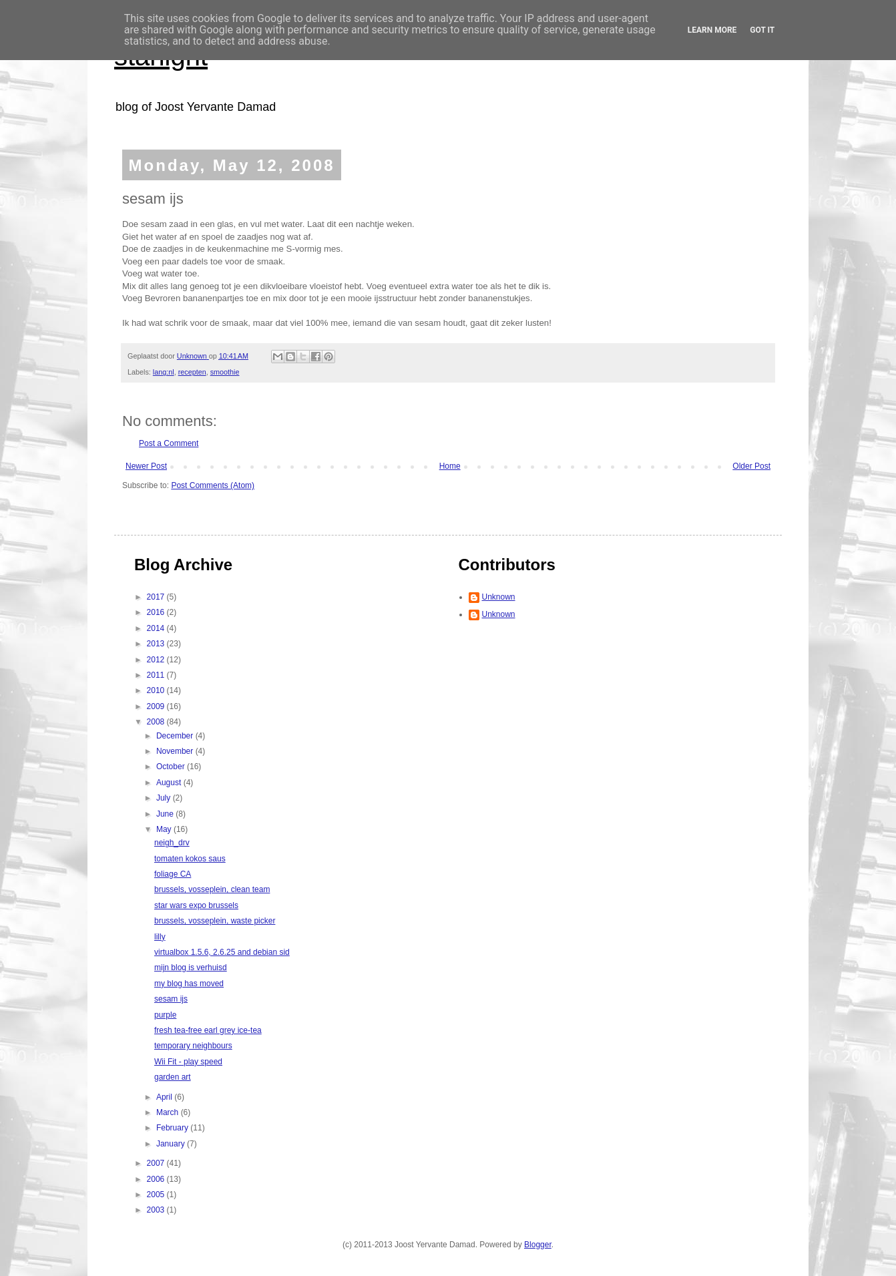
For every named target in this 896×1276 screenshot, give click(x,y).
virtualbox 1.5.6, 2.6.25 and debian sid (222, 952)
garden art (172, 1077)
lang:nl (163, 372)
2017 (157, 597)
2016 (157, 612)
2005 (157, 1194)
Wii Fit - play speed (188, 1061)
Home (450, 466)
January (171, 1143)
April (165, 1097)
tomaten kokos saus (190, 858)
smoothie (225, 372)
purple (165, 1015)
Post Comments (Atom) (212, 485)
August (170, 782)
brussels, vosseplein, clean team (212, 889)
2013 (157, 643)
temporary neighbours (193, 1045)
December (176, 735)
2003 (157, 1210)
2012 (157, 659)
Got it (762, 30)
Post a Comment (168, 443)
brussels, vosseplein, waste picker (214, 920)
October (171, 766)
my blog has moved (189, 983)
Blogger (537, 1244)
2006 (157, 1179)
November (176, 751)
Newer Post (146, 466)
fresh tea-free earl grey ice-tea (208, 1030)
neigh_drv (172, 842)
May (165, 829)
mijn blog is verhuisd (190, 967)
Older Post (751, 466)
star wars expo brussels (196, 905)
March (168, 1112)
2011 (157, 675)
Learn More (712, 30)
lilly (160, 936)
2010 (157, 690)
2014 (157, 628)
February (173, 1127)
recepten (192, 372)
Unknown (498, 597)
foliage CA (172, 874)
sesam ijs (171, 999)
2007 (157, 1163)
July (164, 798)
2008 (157, 721)
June (166, 814)
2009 (157, 706)
